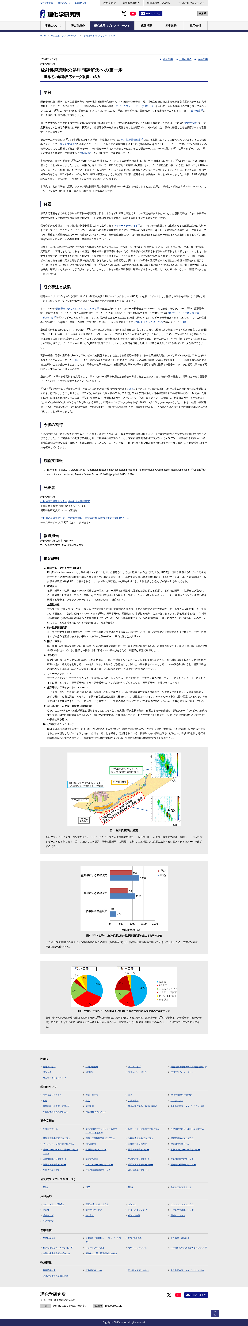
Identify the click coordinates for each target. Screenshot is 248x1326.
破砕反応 (197, 110)
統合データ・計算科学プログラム (143, 1129)
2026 (45, 1187)
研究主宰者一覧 (50, 1129)
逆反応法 (85, 153)
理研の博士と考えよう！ (97, 1204)
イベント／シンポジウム (182, 1204)
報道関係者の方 (131, 2)
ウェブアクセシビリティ (54, 1078)
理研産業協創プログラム (182, 1138)
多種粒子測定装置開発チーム (113, 517)
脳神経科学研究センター (54, 1164)
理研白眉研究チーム (180, 1144)
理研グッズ (48, 1215)
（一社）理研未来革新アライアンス (189, 1248)
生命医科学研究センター (139, 1159)
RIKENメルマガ (153, 13)
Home (43, 36)
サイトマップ (134, 1066)
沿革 (130, 1095)
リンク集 (47, 1072)
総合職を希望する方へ (138, 1270)
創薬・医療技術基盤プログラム (100, 1138)
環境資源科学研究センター (140, 1164)
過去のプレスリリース (181, 1187)
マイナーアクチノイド (127, 225)
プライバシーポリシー (138, 1072)
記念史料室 (48, 1221)
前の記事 (168, 59)
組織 (45, 1100)
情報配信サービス (94, 1210)
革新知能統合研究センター (55, 1159)
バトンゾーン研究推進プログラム (58, 1144)
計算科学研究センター (138, 1149)
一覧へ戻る (185, 59)
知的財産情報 (49, 1238)
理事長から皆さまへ (52, 1095)
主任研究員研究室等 (137, 1144)
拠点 (88, 1100)
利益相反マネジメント (96, 1112)
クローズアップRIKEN (53, 1204)
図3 (131, 388)
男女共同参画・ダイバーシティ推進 (187, 1106)
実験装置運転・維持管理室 (82, 517)
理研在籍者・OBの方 (158, 2)
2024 (130, 1187)
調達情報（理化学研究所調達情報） (189, 1066)
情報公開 (90, 1106)
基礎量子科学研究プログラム (56, 1138)
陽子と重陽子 (68, 144)
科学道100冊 (134, 1215)
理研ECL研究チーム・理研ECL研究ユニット (60, 1151)
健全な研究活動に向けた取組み (142, 1106)
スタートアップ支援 (95, 1248)
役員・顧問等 (92, 1095)
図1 (184, 322)
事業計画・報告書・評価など (56, 1106)
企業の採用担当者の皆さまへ (56, 1253)
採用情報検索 (49, 1270)
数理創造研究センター (96, 1149)
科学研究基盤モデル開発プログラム (187, 1129)
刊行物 (46, 1210)
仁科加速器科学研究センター (99, 1170)
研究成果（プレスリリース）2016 (100, 36)
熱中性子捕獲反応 (132, 139)
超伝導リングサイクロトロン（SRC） (77, 308)
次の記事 (203, 59)
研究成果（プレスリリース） (64, 36)
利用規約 (90, 1072)
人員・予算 (133, 1100)
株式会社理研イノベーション (58, 1248)
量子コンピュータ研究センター (185, 1149)
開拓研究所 (91, 1144)
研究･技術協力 (135, 1238)
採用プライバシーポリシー (183, 1072)
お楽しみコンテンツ (137, 1210)
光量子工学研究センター (54, 1170)
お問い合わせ (64, 3)
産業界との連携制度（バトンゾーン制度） (103, 1240)
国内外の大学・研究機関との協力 (101, 1253)
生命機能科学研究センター (183, 1159)
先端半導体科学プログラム (140, 1138)
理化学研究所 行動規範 (181, 1095)
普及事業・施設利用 (180, 1238)
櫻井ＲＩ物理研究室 (79, 501)
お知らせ (132, 1204)
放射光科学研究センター (139, 1170)
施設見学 (90, 1215)
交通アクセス (46, 3)
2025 (88, 1187)
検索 (201, 13)
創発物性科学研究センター (183, 1164)
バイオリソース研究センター (99, 1164)
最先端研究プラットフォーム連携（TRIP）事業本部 (101, 1131)
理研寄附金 (110, 2)
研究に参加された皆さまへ (55, 1112)
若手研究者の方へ (94, 1270)
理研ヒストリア (178, 1215)
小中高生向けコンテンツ (190, 2)
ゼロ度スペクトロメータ (148, 322)
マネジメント (177, 1100)
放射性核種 (191, 122)
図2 (76, 360)
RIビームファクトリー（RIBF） (134, 106)
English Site (80, 3)
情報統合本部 (92, 1159)
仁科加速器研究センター (53, 501)
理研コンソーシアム (137, 1248)
